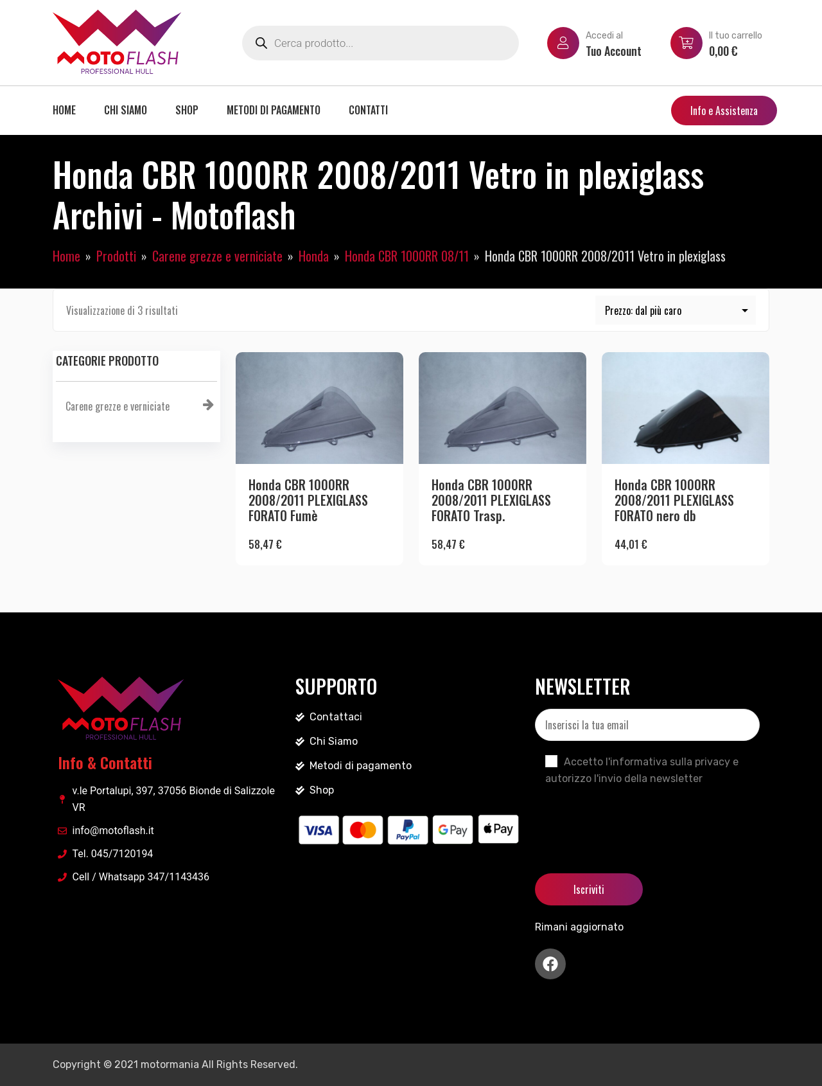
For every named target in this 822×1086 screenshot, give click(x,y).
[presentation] (632, 819)
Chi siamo (125, 110)
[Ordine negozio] (675, 310)
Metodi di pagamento (273, 110)
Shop (186, 110)
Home (64, 110)
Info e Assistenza (724, 110)
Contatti (368, 110)
